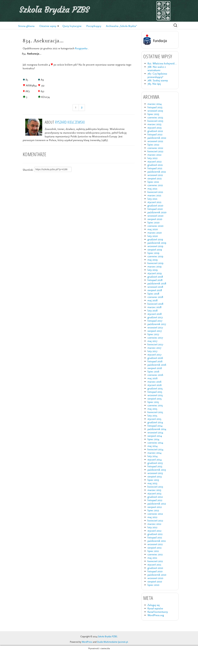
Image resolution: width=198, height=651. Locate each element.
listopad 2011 (154, 537)
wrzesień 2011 (155, 544)
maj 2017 (152, 341)
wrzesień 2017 (155, 327)
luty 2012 (152, 527)
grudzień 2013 (155, 463)
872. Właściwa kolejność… (162, 63)
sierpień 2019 (154, 249)
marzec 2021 (154, 195)
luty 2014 (152, 456)
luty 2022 (152, 158)
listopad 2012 (154, 500)
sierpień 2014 (154, 435)
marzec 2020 (154, 232)
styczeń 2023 (154, 127)
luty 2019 (152, 269)
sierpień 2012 (154, 507)
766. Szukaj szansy (157, 80)
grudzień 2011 (155, 534)
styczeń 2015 (154, 419)
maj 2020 (152, 229)
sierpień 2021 (154, 178)
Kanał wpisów (155, 608)
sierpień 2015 (154, 398)
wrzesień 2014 (155, 432)
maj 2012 (152, 517)
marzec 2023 (154, 124)
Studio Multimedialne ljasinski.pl (112, 641)
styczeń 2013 (154, 493)
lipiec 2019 (153, 253)
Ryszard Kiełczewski (70, 122)
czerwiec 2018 (155, 297)
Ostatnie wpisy (47, 26)
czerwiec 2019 (155, 256)
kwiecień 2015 (155, 412)
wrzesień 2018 (155, 286)
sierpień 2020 (154, 219)
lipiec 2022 (153, 144)
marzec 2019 (154, 266)
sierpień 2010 (154, 581)
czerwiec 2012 (155, 513)
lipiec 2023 (153, 114)
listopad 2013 (154, 466)
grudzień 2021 (155, 164)
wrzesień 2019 (155, 246)
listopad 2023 (154, 107)
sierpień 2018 (154, 290)
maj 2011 (152, 557)
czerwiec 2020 (155, 225)
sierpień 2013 (154, 476)
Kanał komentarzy (157, 611)
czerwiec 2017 (155, 337)
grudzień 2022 (155, 131)
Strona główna (26, 26)
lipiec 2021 (153, 181)
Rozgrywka (81, 48)
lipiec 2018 (153, 293)
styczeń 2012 (154, 530)
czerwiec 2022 (155, 148)
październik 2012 (156, 503)
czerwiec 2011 (155, 554)
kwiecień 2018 (155, 303)
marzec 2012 (154, 524)
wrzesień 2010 (155, 578)
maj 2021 (152, 188)
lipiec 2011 (153, 551)
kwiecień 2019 (155, 263)
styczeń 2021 (154, 202)
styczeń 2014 (154, 459)
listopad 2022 (154, 134)
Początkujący (93, 26)
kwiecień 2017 (155, 344)
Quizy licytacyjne (72, 26)
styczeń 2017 (154, 354)
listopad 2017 (154, 320)
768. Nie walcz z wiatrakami (156, 68)
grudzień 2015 (155, 388)
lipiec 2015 (153, 402)
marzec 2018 (154, 307)
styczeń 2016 (154, 385)
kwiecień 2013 (155, 486)
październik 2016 (156, 364)
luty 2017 (152, 351)
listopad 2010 (155, 571)
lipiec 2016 (153, 371)
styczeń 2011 (154, 564)
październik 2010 (156, 574)
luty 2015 (152, 415)
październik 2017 (156, 324)
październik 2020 (156, 212)
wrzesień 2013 (155, 473)
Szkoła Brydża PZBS (54, 10)
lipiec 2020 (153, 222)
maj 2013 (152, 483)
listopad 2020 (155, 209)
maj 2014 (152, 446)
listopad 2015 (154, 391)
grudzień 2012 (155, 496)
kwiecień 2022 (155, 151)
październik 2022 (156, 137)
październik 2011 (156, 540)
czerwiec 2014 (155, 442)
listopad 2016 (154, 361)
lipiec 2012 (153, 510)
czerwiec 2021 (155, 185)
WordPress (87, 641)
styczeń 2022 (154, 161)
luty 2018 (152, 310)
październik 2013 (156, 469)
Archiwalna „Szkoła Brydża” (121, 26)
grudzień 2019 (155, 239)
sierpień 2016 (154, 368)
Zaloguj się (153, 605)
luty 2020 (152, 236)
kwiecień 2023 (155, 120)
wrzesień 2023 (155, 110)
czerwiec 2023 (155, 117)
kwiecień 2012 (155, 520)
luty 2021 (152, 198)
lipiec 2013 (153, 479)
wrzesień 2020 (155, 215)
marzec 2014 (154, 452)
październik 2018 (156, 283)
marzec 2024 (154, 104)
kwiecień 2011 (155, 561)
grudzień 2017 (155, 317)
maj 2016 (152, 378)
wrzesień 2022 (155, 141)
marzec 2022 (154, 154)
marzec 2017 (154, 347)
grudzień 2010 (155, 568)
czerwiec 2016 (155, 374)
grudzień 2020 (155, 205)
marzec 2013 (154, 490)
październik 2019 (156, 242)
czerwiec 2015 (155, 405)
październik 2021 (156, 171)
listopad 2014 (154, 425)
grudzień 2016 (155, 358)
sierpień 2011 (154, 547)
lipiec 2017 (153, 334)
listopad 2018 (154, 280)
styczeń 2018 (154, 314)
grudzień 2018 (155, 276)
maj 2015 (152, 408)
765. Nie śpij (154, 83)
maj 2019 (152, 259)
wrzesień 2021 (155, 175)
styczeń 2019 (154, 273)
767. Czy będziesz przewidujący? (157, 75)
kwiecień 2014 (155, 449)
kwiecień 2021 (155, 192)
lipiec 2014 (153, 439)
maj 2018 (152, 300)
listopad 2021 (154, 168)
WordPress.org (155, 615)
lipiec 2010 (153, 584)
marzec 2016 (154, 381)
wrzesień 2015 (155, 395)
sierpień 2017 (154, 330)
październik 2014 (156, 429)
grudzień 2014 (155, 422)
